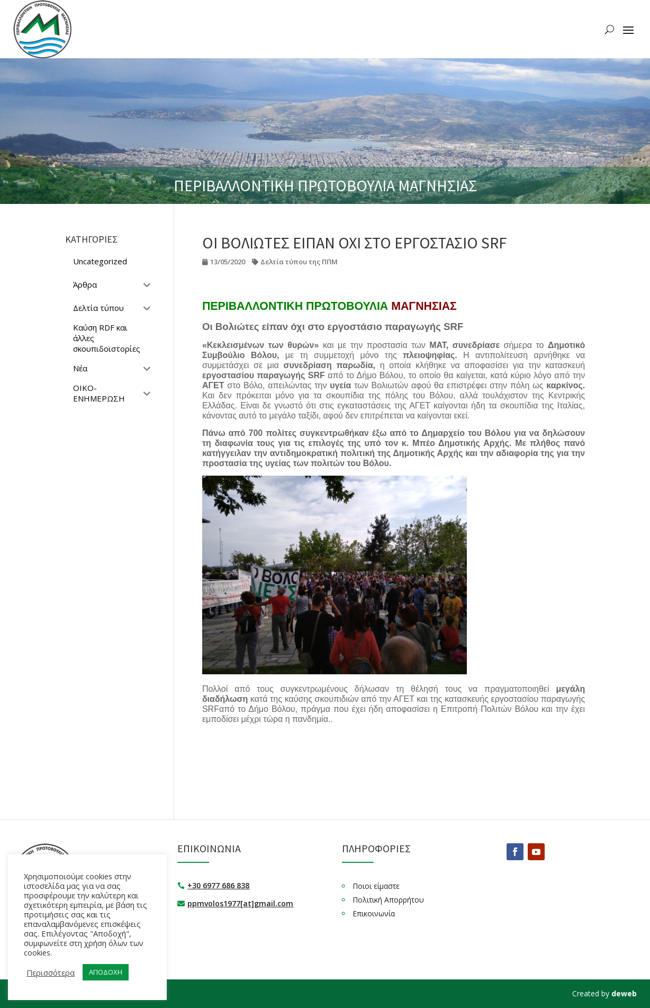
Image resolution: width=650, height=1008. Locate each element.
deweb (624, 993)
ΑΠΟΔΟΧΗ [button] (105, 972)
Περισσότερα (50, 972)
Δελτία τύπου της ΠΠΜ (299, 261)
